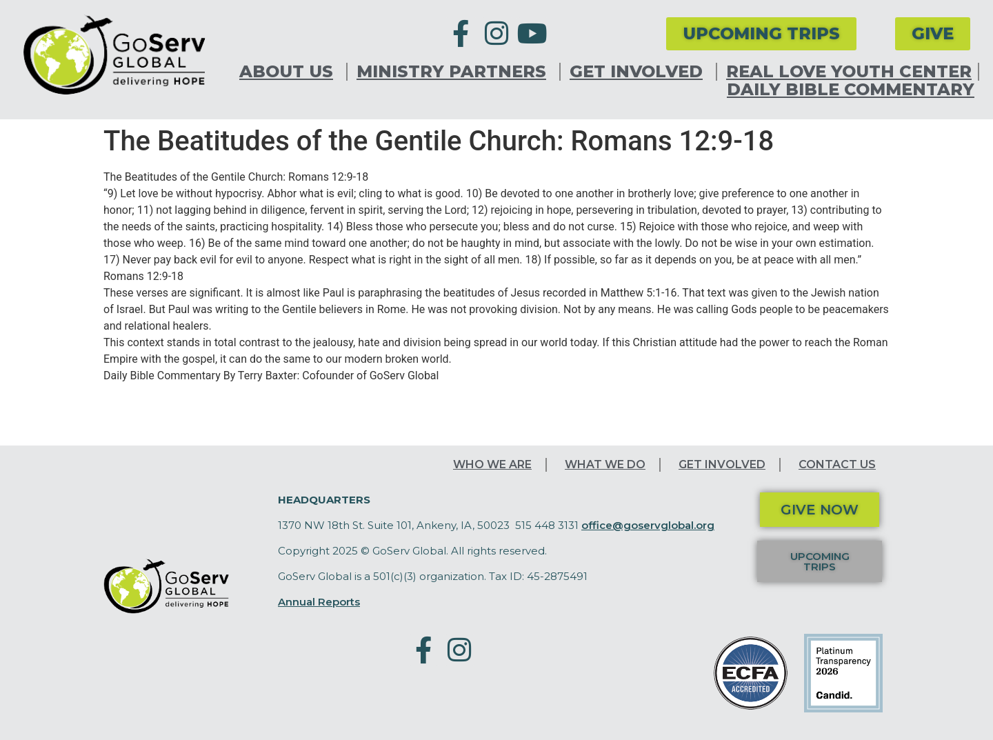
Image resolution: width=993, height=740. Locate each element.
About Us (289, 72)
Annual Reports (319, 601)
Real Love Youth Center (849, 72)
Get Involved (640, 72)
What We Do (605, 464)
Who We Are (492, 464)
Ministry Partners (455, 72)
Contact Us (837, 464)
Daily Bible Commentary (850, 90)
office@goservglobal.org (647, 525)
